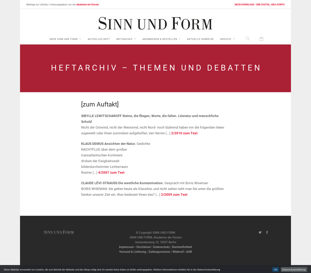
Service (225, 39)
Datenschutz (161, 247)
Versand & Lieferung (132, 252)
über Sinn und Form (63, 39)
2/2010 (176, 133)
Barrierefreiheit (182, 247)
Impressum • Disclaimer (135, 247)
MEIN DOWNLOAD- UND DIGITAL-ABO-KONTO (260, 4)
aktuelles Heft (99, 39)
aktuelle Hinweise (200, 39)
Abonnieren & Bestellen (159, 39)
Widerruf (178, 252)
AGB (189, 252)
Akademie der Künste (87, 4)
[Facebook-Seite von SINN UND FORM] (267, 232)
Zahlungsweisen (159, 252)
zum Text (190, 133)
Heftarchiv (124, 39)
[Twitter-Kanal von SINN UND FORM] (260, 232)
